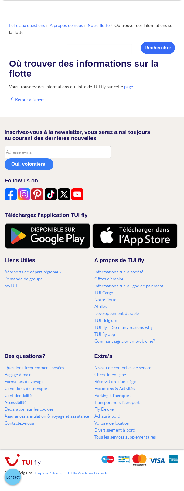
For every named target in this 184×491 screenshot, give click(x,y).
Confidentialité (18, 395)
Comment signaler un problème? (124, 341)
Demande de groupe (24, 278)
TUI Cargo (103, 292)
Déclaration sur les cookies (29, 409)
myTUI (11, 285)
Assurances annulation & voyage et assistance (47, 416)
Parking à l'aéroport (112, 395)
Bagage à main (18, 374)
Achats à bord (107, 416)
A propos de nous (66, 25)
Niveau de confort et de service (122, 367)
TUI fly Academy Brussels (86, 472)
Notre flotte (99, 25)
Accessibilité (15, 402)
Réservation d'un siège (115, 381)
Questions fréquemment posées (34, 367)
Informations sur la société (118, 271)
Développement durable (116, 313)
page (128, 86)
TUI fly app (104, 334)
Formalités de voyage (24, 381)
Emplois (41, 472)
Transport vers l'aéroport (117, 402)
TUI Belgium (105, 320)
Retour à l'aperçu (28, 99)
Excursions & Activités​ (114, 388)
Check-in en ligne (110, 374)
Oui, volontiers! (29, 164)
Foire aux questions (27, 25)
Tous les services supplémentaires (125, 436)
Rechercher (158, 47)
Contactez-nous (19, 423)
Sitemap (56, 472)
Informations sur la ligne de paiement (128, 285)
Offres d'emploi (108, 278)
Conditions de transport (27, 388)
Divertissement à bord (114, 430)
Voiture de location (111, 423)
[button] (13, 477)
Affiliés (100, 306)
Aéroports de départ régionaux (33, 271)
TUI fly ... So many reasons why (123, 327)
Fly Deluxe (104, 409)
